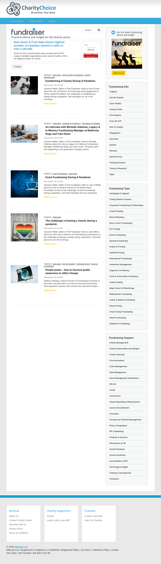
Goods (112, 390)
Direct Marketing (116, 217)
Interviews (57, 75)
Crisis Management (118, 366)
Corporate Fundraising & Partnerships (126, 205)
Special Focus (115, 157)
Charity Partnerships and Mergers (124, 348)
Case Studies (115, 103)
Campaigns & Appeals (91, 123)
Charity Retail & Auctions (120, 199)
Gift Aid (112, 384)
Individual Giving (83, 264)
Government (115, 396)
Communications (116, 360)
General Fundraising (118, 241)
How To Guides (116, 127)
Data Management (117, 372)
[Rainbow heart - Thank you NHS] (24, 227)
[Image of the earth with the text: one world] (24, 274)
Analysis (113, 91)
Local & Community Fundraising (123, 276)
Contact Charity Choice (20, 520)
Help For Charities (93, 520)
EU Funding (114, 229)
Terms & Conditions (18, 533)
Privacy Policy (16, 528)
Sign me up (118, 73)
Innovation (114, 414)
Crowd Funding (116, 211)
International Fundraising (120, 258)
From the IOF (115, 121)
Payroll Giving (115, 306)
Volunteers (114, 479)
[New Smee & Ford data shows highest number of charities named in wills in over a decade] (41, 46)
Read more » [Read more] (51, 103)
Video (112, 174)
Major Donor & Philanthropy (121, 288)
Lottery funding (116, 282)
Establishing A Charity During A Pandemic (70, 81)
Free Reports (115, 115)
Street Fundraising (117, 318)
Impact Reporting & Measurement (124, 402)
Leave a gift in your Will (58, 520)
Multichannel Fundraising (120, 294)
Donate (50, 516)
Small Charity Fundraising (72, 75)
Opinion (112, 145)
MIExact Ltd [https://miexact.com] (21, 546)
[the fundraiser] (40, 33)
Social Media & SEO (118, 461)
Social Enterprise (117, 449)
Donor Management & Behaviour (124, 378)
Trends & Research (118, 168)
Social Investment (117, 455)
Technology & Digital (118, 467)
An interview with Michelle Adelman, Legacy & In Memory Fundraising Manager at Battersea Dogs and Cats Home (72, 130)
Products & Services (118, 437)
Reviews (113, 151)
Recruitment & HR (117, 443)
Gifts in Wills (36, 21)
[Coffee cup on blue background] (24, 183)
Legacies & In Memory (71, 123)
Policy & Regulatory (118, 425)
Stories (51, 21)
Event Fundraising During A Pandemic (68, 177)
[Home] (32, 9)
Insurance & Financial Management (125, 419)
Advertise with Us (17, 524)
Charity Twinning (116, 354)
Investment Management (120, 264)
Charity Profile (115, 109)
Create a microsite (93, 516)
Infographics (114, 133)
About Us (13, 516)
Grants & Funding (117, 246)
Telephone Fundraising (119, 323)
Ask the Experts (68, 264)
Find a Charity (16, 21)
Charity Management (118, 342)
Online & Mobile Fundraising (122, 300)
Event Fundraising (60, 174)
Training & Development (120, 473)
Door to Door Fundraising (120, 223)
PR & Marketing (116, 431)
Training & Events (117, 162)
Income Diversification (119, 408)
